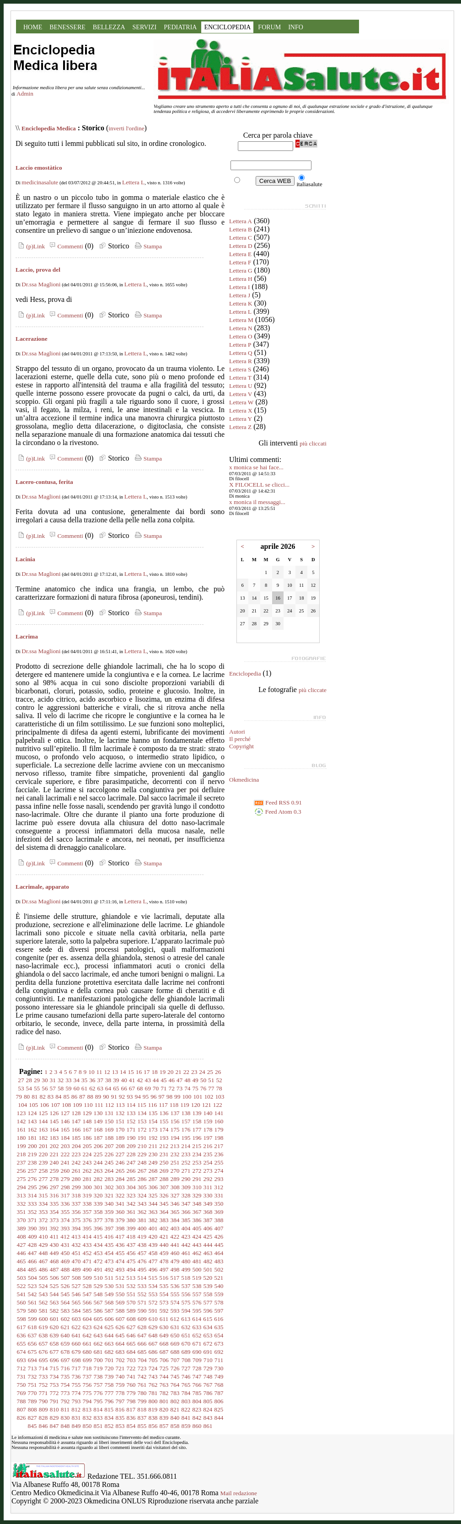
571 (142, 1302)
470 (76, 1261)
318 (76, 1195)
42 (140, 1080)
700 (98, 1360)
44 (156, 1080)
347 (186, 1203)
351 (21, 1211)
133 (131, 1113)
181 (32, 1137)
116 (152, 1104)
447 (32, 1253)
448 (43, 1253)
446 (21, 1253)
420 (152, 1236)
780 (142, 1393)
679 (76, 1351)
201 (43, 1146)
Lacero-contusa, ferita (44, 481)
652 (197, 1335)
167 (87, 1129)
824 (207, 1409)
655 (21, 1343)
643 (98, 1335)
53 (21, 1088)
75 (195, 1088)
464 (219, 1253)
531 (120, 1286)
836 (131, 1417)
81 (35, 1096)
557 (197, 1294)
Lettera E (240, 254)
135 (153, 1113)
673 (219, 1343)
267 (142, 1170)
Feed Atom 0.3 (277, 811)
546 (76, 1294)
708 (186, 1360)
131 (109, 1113)
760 (131, 1384)
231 (164, 1154)
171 (131, 1129)
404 (186, 1228)
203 (65, 1146)
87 (82, 1096)
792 (65, 1401)
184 (65, 1137)
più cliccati (313, 443)
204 (76, 1146)
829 (54, 1417)
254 (208, 1162)
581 (43, 1310)
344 (153, 1203)
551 (131, 1294)
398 (120, 1228)
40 (124, 1080)
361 (131, 1211)
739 (109, 1376)
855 (142, 1425)
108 (66, 1104)
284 (120, 1178)
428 (32, 1244)
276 (32, 1178)
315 (43, 1195)
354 (54, 1211)
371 (32, 1220)
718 (87, 1368)
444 (208, 1244)
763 (164, 1384)
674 (21, 1351)
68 (140, 1088)
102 (208, 1096)
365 (175, 1211)
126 (54, 1113)
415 (97, 1236)
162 (32, 1129)
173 (153, 1129)
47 (179, 1080)
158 (197, 1121)
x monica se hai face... (256, 467)
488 (65, 1269)
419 (141, 1236)
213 (174, 1146)
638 (43, 1335)
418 (130, 1236)
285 (131, 1178)
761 (142, 1384)
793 (76, 1401)
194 (175, 1137)
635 (219, 1327)
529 (98, 1286)
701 (109, 1360)
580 (32, 1310)
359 (109, 1211)
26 (218, 1071)
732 (32, 1376)
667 (153, 1343)
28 (29, 1080)
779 (131, 1393)
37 (100, 1080)
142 (21, 1121)
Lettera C (240, 237)
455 (120, 1253)
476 (142, 1261)
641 (76, 1335)
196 (197, 1137)
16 (139, 1071)
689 (186, 1351)
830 (65, 1417)
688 (175, 1351)
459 (164, 1253)
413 (75, 1236)
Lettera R (240, 361)
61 (84, 1088)
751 (32, 1384)
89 (98, 1096)
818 (141, 1409)
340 (109, 1203)
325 (153, 1195)
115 (141, 1104)
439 (153, 1244)
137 (175, 1113)
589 (131, 1310)
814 (97, 1409)
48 (187, 1080)
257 (32, 1170)
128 (76, 1113)
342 (131, 1203)
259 (54, 1170)
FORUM (269, 27)
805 (208, 1401)
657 (43, 1343)
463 (208, 1253)
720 (109, 1368)
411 (54, 1236)
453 (98, 1253)
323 (131, 1195)
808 (32, 1409)
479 (175, 1261)
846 (43, 1425)
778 (120, 1393)
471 (87, 1261)
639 (54, 1335)
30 (45, 1080)
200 (32, 1146)
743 (153, 1376)
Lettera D (240, 245)
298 (65, 1187)
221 (54, 1154)
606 (109, 1318)
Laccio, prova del (38, 269)
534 (153, 1286)
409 (32, 1236)
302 (109, 1187)
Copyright (241, 746)
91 (114, 1096)
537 (186, 1286)
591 (153, 1310)
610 (153, 1318)
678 (65, 1351)
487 (54, 1269)
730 (219, 1368)
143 (32, 1121)
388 (219, 1220)
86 (74, 1096)
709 (197, 1360)
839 (164, 1417)
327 (175, 1195)
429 (43, 1244)
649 (164, 1335)
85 (67, 1096)
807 (21, 1409)
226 (109, 1154)
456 (131, 1253)
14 (123, 1071)
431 (65, 1244)
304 (131, 1187)
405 (197, 1228)
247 (131, 1162)
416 (108, 1236)
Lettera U (240, 385)
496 (153, 1269)
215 (196, 1146)
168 (98, 1129)
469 (65, 1261)
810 (54, 1409)
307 (164, 1187)
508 (76, 1277)
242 (76, 1162)
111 (99, 1104)
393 (65, 1228)
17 (147, 1071)
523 (32, 1286)
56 (45, 1088)
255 (219, 1162)
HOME (32, 27)
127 (65, 1113)
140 (208, 1113)
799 (142, 1401)
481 (197, 1261)
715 (54, 1368)
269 (164, 1170)
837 (142, 1417)
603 (76, 1318)
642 (87, 1335)
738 (98, 1376)
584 (76, 1310)
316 (54, 1195)
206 (98, 1146)
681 (98, 1351)
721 (120, 1368)
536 (175, 1286)
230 (153, 1154)
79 (19, 1096)
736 (76, 1376)
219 (32, 1154)
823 (196, 1409)
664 (120, 1343)
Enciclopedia (245, 673)
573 (164, 1302)
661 (87, 1343)
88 (90, 1096)
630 (164, 1327)
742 (142, 1376)
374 (65, 1220)
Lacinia (25, 559)
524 (43, 1286)
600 (43, 1318)
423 (185, 1236)
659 (65, 1343)
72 (171, 1088)
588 (120, 1310)
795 (98, 1401)
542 (32, 1294)
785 (197, 1393)
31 (53, 1080)
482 (208, 1261)
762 (153, 1384)
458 (153, 1253)
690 (197, 1351)
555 (175, 1294)
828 (43, 1417)
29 (37, 1080)
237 (21, 1162)
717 (76, 1368)
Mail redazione (238, 1493)
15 (131, 1071)
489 (76, 1269)
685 (142, 1351)
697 (65, 1360)
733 (43, 1376)
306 (153, 1187)
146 (65, 1121)
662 (98, 1343)
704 (142, 1360)
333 (32, 1203)
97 (161, 1096)
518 (185, 1277)
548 (98, 1294)
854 (131, 1425)
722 (131, 1368)
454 (109, 1253)
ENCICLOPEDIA (227, 27)
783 (175, 1393)
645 (120, 1335)
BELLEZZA (109, 27)
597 (219, 1310)
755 (76, 1384)
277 (43, 1178)
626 (120, 1327)
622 (76, 1327)
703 (131, 1360)
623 (87, 1327)
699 (87, 1360)
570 (131, 1302)
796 (109, 1401)
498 (175, 1269)
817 (130, 1409)
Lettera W (241, 402)
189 (120, 1137)
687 (164, 1351)
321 (109, 1195)
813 (86, 1409)
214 (185, 1146)
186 (87, 1137)
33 (68, 1080)
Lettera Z (240, 427)
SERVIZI (145, 27)
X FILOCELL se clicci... (259, 484)
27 (21, 1080)
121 (206, 1104)
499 (186, 1269)
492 (109, 1269)
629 (153, 1327)
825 (218, 1409)
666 (142, 1343)
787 (219, 1393)
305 (142, 1187)
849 (76, 1425)
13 (115, 1071)
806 (219, 1401)
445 (219, 1244)
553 (153, 1294)
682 (109, 1351)
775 (87, 1393)
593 (175, 1310)
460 (175, 1253)
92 (122, 1096)
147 (76, 1121)
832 (87, 1417)
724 (153, 1368)
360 (120, 1211)
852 (109, 1425)
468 (54, 1261)
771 (43, 1393)
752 (43, 1384)
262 (87, 1170)
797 (120, 1401)
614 (196, 1318)
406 (208, 1228)
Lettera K (240, 303)
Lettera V (240, 394)
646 (131, 1335)
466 (32, 1261)
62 (92, 1088)
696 (54, 1360)
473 (109, 1261)
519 (196, 1277)
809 (43, 1409)
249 (153, 1162)
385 (186, 1220)
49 (195, 1080)
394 (76, 1228)
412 (65, 1236)
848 (65, 1425)
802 (175, 1401)
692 (219, 1351)
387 (208, 1220)
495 (142, 1269)
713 (32, 1368)
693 (21, 1360)
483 (219, 1261)
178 (208, 1129)
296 (43, 1187)
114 (131, 1104)
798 (131, 1401)
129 (87, 1113)
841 (186, 1417)
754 (65, 1384)
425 (207, 1236)
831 (76, 1417)
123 (21, 1113)
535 (164, 1286)
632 (186, 1327)
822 (185, 1409)
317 (65, 1195)
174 (164, 1129)
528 (87, 1286)
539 (208, 1286)
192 (153, 1137)
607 (120, 1318)
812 (75, 1409)
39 (116, 1080)
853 (120, 1425)
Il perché (240, 738)
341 (120, 1203)
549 (109, 1294)
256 (21, 1170)
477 (153, 1261)
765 (186, 1384)
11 (99, 1071)
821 (174, 1409)
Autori (237, 731)
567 (98, 1302)
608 (131, 1318)
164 (54, 1129)
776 (98, 1393)
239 (43, 1162)
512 (119, 1277)
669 (175, 1343)
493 (120, 1269)
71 (163, 1088)
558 (208, 1294)
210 (142, 1146)
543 (43, 1294)
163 (43, 1129)
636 (21, 1335)
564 (65, 1302)
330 (208, 1195)
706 (164, 1360)
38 (108, 1080)
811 (65, 1409)
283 (109, 1178)
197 (208, 1137)
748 (208, 1376)
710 (208, 1360)
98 (169, 1096)
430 (54, 1244)
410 (43, 1236)
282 (98, 1178)
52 (219, 1080)
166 (76, 1129)
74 (187, 1088)
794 (87, 1401)
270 (175, 1170)
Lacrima (27, 636)
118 (174, 1104)
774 (76, 1393)
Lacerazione (32, 338)
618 (32, 1327)
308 (175, 1187)
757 (98, 1384)
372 (43, 1220)
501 (208, 1269)
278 (54, 1178)
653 (208, 1335)
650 (175, 1335)
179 (219, 1129)
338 (87, 1203)
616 (218, 1318)
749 (219, 1376)
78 (219, 1088)
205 (87, 1146)
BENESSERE (67, 27)
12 (107, 1071)
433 (87, 1244)
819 (152, 1409)
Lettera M (241, 320)
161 (21, 1129)
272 (197, 1170)
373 (54, 1220)
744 (164, 1376)
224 (87, 1154)
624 (98, 1327)
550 (120, 1294)
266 (131, 1170)
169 (109, 1129)
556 (186, 1294)
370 (21, 1220)
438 (142, 1244)
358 (98, 1211)
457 (142, 1253)
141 (219, 1113)
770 (32, 1393)
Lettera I (239, 287)
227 (120, 1154)
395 (87, 1228)
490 (87, 1269)
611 (164, 1318)
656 (32, 1343)
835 (120, 1417)
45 (163, 1080)
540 (219, 1286)
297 (54, 1187)
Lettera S (240, 369)
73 (179, 1088)
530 (109, 1286)
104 (22, 1104)
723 (142, 1368)
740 (120, 1376)
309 (186, 1187)
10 (91, 1071)
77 (211, 1088)
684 (131, 1351)
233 (186, 1154)
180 (21, 1137)
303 (120, 1187)
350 (219, 1203)
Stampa (147, 246)
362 (142, 1211)
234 (197, 1154)
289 (175, 1178)
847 (54, 1425)
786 (208, 1393)
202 (54, 1146)
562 (43, 1302)
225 (98, 1154)
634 (208, 1327)
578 (219, 1302)
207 (109, 1146)
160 (219, 1121)
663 (109, 1343)
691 (208, 1351)
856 (153, 1425)
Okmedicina (244, 779)
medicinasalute (39, 182)
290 (186, 1178)
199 (21, 1146)
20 (170, 1071)
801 (164, 1401)
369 (219, 1211)
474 (120, 1261)
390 (32, 1228)
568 (109, 1302)
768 (219, 1384)
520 (207, 1277)
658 (54, 1343)
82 (43, 1096)
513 (130, 1277)
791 (54, 1401)
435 (109, 1244)
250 (164, 1162)
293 (219, 1178)
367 (197, 1211)
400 (142, 1228)
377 (98, 1220)
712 (21, 1368)
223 (76, 1154)
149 (98, 1121)
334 (43, 1203)
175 (175, 1129)
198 (219, 1137)
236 (219, 1154)
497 (164, 1269)
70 (156, 1088)
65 (116, 1088)
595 (197, 1310)
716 (65, 1368)
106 (44, 1104)
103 (219, 1096)
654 (219, 1335)
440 (164, 1244)
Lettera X (240, 410)
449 (54, 1253)
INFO (295, 27)
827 (32, 1417)
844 (219, 1417)
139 (197, 1113)
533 (142, 1286)
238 (32, 1162)
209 (131, 1146)
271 (186, 1170)
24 (202, 1071)
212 (163, 1146)
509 (87, 1277)
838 (153, 1417)
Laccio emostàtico (39, 167)
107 (55, 1104)
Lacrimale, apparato (42, 886)
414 (86, 1236)
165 (65, 1129)
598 (21, 1318)
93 (130, 1096)
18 (154, 1071)
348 (197, 1203)
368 (208, 1211)
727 (186, 1368)
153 (142, 1121)
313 (21, 1195)
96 (153, 1096)
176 (186, 1129)
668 (164, 1343)
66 (124, 1088)
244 (98, 1162)
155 (164, 1121)
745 (175, 1376)
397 (109, 1228)
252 (186, 1162)
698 (76, 1360)
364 (164, 1211)
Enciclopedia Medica (48, 128)
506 (54, 1277)
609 (142, 1318)
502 (219, 1269)
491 (98, 1269)
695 (43, 1360)
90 (106, 1096)
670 (186, 1343)
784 (186, 1393)
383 (164, 1220)
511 (109, 1277)
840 (175, 1417)
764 (175, 1384)
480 (186, 1261)
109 (77, 1104)
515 (152, 1277)
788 (21, 1401)
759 (120, 1384)
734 (54, 1376)
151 (120, 1121)
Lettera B (240, 229)
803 (186, 1401)
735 (65, 1376)
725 (164, 1368)
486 (43, 1269)
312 (218, 1187)
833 (98, 1417)
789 (32, 1401)
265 (120, 1170)
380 (131, 1220)
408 (21, 1236)
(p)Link (30, 246)
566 (87, 1302)
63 (100, 1088)
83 (51, 1096)
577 (208, 1302)
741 (131, 1376)
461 (186, 1253)
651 (186, 1335)
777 (109, 1393)
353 (43, 1211)
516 (163, 1277)
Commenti (65, 246)
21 (178, 1071)
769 (21, 1393)
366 (186, 1211)
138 (186, 1113)
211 (153, 1146)
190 (131, 1137)
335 (54, 1203)
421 (163, 1236)
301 (98, 1187)
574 (175, 1302)
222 (65, 1154)
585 (87, 1310)
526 (65, 1286)
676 (43, 1351)
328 (186, 1195)
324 (142, 1195)
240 (54, 1162)
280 (76, 1178)
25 (210, 1071)
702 (120, 1360)
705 (153, 1360)
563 (54, 1302)
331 (219, 1195)
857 (164, 1425)
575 (186, 1302)
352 (32, 1211)
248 (142, 1162)
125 (43, 1113)
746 (186, 1376)
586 (98, 1310)
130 (98, 1113)
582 (54, 1310)
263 (98, 1170)
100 (186, 1096)
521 (218, 1277)
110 (88, 1104)
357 (87, 1211)
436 (120, 1244)
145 (54, 1121)
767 (208, 1384)
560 (21, 1302)
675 (32, 1351)
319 (87, 1195)
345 (164, 1203)
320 (98, 1195)
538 (197, 1286)
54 (29, 1088)
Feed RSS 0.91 (278, 802)
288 (164, 1178)
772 (54, 1393)
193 (164, 1137)
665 (131, 1343)
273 (208, 1170)
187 (98, 1137)
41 (132, 1080)
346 (175, 1203)
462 (197, 1253)
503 (21, 1277)
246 (120, 1162)
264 (109, 1170)
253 (197, 1162)
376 (87, 1220)
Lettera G (240, 270)
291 (197, 1178)
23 (194, 1071)
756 (87, 1384)
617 (21, 1327)
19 (163, 1071)
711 (219, 1360)
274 (219, 1170)
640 (65, 1335)
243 (87, 1162)
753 (54, 1384)
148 (87, 1121)
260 (65, 1170)
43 (147, 1080)
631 (175, 1327)
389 (21, 1228)
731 (21, 1376)
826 (21, 1417)
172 (142, 1129)
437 (131, 1244)
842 (197, 1417)
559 (219, 1294)
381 (142, 1220)
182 (43, 1137)
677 (54, 1351)
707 (175, 1360)
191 (142, 1137)
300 (87, 1187)
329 (197, 1195)
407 (219, 1228)
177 (197, 1129)
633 (197, 1327)
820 (163, 1409)
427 (21, 1244)
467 (43, 1261)
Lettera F (240, 262)
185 (76, 1137)
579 (21, 1310)
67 (132, 1088)
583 (65, 1310)
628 (142, 1327)
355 (65, 1211)
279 (65, 1178)
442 (186, 1244)
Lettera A (240, 221)
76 (203, 1088)
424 (196, 1236)
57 (53, 1088)
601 (54, 1318)
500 (197, 1269)
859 (186, 1425)
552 (142, 1294)
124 (32, 1113)
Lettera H (240, 278)
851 (98, 1425)
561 (32, 1302)
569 (120, 1302)
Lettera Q (240, 352)
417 (119, 1236)
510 (98, 1277)
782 (164, 1393)
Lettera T (240, 377)
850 (87, 1425)
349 (208, 1203)
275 (21, 1178)
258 (43, 1170)
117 (163, 1104)
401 (153, 1228)
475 (131, 1261)
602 (65, 1318)
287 (153, 1178)
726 (175, 1368)
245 (109, 1162)
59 (68, 1088)
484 (21, 1269)
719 (98, 1368)
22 (186, 1071)
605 (98, 1318)
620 (54, 1327)
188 (109, 1137)
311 (208, 1187)
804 (197, 1401)
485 (32, 1269)
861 (208, 1425)
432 (76, 1244)
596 (208, 1310)
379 (120, 1220)
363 (153, 1211)
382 (153, 1220)
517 (174, 1277)
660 (76, 1343)
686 (153, 1351)
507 (65, 1277)
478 (164, 1261)
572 (153, 1302)
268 (153, 1170)
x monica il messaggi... (257, 502)
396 (98, 1228)
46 (171, 1080)
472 (98, 1261)
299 (76, 1187)
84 (58, 1096)
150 (109, 1121)
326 (164, 1195)
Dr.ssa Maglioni (40, 284)
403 (175, 1228)
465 (21, 1261)
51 (211, 1080)
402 (164, 1228)
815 (108, 1409)
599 (32, 1318)
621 (65, 1327)
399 (131, 1228)
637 (32, 1335)
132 (120, 1113)
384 (175, 1220)
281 (87, 1178)
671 (197, 1343)
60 (77, 1088)
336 (65, 1203)
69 (147, 1088)
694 (32, 1360)
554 (164, 1294)
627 (131, 1327)
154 (153, 1121)
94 (137, 1096)
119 (184, 1104)
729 (208, 1368)
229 (142, 1154)
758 (109, 1384)
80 (27, 1096)
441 (175, 1244)
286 (142, 1178)
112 (109, 1104)
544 (54, 1294)
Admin (24, 93)
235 (208, 1154)
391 (43, 1228)
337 (76, 1203)
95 (146, 1096)
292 (208, 1178)
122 (217, 1104)
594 (186, 1310)
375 (76, 1220)
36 (92, 1080)
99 (177, 1096)
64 (108, 1088)
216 (207, 1146)
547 (87, 1294)
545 (65, 1294)
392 (54, 1228)
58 (61, 1088)
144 (43, 1121)
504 (32, 1277)
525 (54, 1286)
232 (175, 1154)
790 (43, 1401)
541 (21, 1294)
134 (142, 1113)
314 (32, 1195)
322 (120, 1195)
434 (98, 1244)
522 (21, 1286)
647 (142, 1335)
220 (43, 1154)
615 (207, 1318)
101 (197, 1096)
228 (131, 1154)
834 (109, 1417)
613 (185, 1318)
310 (197, 1187)
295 (32, 1187)
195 (186, 1137)
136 (164, 1113)
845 (32, 1425)
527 (76, 1286)
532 (131, 1286)
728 (197, 1368)
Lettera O (240, 336)
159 (208, 1121)
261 (76, 1170)
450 (65, 1253)
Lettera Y (240, 418)
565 (76, 1302)
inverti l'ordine (126, 128)
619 (43, 1327)
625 (109, 1327)
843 (208, 1417)
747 (197, 1376)
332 (21, 1203)
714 (43, 1368)
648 (153, 1335)
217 (218, 1146)
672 (208, 1343)
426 (218, 1236)
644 (109, 1335)
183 (54, 1137)
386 (197, 1220)
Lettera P (240, 344)
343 (142, 1203)
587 (109, 1310)
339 (98, 1203)
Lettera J (239, 295)
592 (164, 1310)
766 (197, 1384)
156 (175, 1121)
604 (87, 1318)
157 (186, 1121)
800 (153, 1401)
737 (87, 1376)
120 (195, 1104)
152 (131, 1121)
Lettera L (133, 182)
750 (21, 1384)
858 (175, 1425)
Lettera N (240, 328)
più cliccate (313, 690)
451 (76, 1253)
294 (21, 1187)
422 (174, 1236)
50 (203, 1080)
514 (141, 1277)
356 (76, 1211)
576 (197, 1302)
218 (21, 1154)
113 (120, 1104)
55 (37, 1088)
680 (87, 1351)
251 (175, 1162)
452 (87, 1253)
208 (120, 1146)
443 (197, 1244)
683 (120, 1351)
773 (65, 1393)
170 (120, 1129)
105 (33, 1104)
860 (197, 1425)
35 (84, 1080)
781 (153, 1393)
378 (109, 1220)
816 (119, 1409)
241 (65, 1162)
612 (174, 1318)
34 (77, 1080)
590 (142, 1310)
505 (43, 1277)
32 (61, 1080)
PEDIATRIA (180, 27)
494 (131, 1269)
